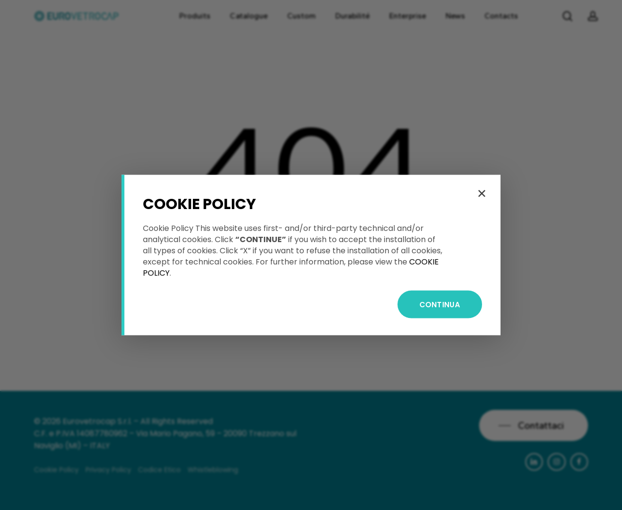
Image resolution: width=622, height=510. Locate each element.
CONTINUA (439, 304)
